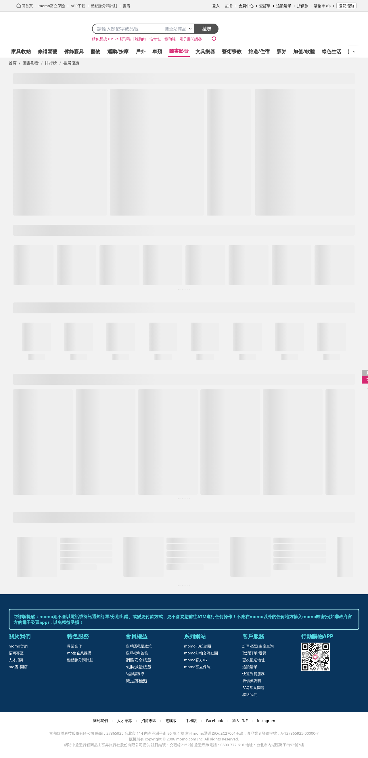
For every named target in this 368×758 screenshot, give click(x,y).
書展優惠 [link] (71, 63)
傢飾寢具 (74, 51)
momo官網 (18, 646)
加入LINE (240, 720)
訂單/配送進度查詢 (258, 646)
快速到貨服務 (253, 673)
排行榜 (51, 63)
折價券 (302, 5)
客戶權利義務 (137, 653)
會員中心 (246, 5)
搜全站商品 (178, 29)
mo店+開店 (18, 666)
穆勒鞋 (170, 38)
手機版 (191, 720)
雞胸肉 (140, 38)
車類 (157, 51)
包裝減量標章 (139, 667)
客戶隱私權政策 (139, 646)
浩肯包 (155, 38)
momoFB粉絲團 (197, 646)
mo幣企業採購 (79, 653)
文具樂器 (205, 51)
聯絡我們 (249, 694)
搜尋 (206, 29)
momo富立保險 (197, 666)
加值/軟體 (304, 51)
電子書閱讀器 (190, 38)
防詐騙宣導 (135, 673)
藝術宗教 (231, 51)
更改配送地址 (253, 659)
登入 (216, 5)
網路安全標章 (139, 660)
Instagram (266, 720)
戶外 (140, 51)
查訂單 (265, 5)
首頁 (13, 63)
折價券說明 (251, 680)
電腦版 (171, 720)
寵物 (95, 51)
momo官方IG (195, 659)
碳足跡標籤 (136, 680)
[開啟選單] (354, 52)
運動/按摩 (118, 51)
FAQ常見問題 (253, 687)
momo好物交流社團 (201, 653)
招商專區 (16, 653)
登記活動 (346, 5)
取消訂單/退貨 (254, 653)
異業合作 (74, 646)
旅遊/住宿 (259, 51)
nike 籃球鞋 (121, 38)
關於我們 (100, 720)
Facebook (214, 720)
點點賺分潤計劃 (80, 659)
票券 (281, 51)
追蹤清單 (283, 5)
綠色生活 (331, 51)
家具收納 (21, 51)
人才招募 (16, 659)
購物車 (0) (322, 5)
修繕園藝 (47, 51)
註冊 (229, 5)
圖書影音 (179, 50)
